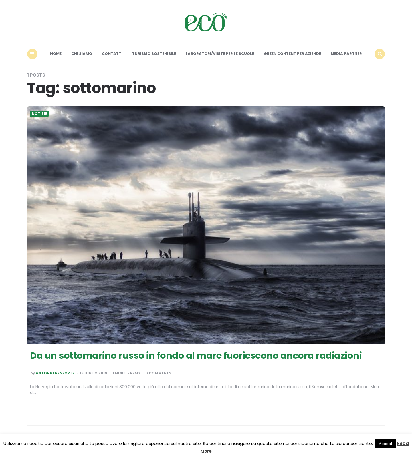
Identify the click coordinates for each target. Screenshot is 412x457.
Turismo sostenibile (154, 53)
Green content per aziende (292, 53)
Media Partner (346, 53)
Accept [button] (385, 443)
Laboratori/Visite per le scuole (220, 53)
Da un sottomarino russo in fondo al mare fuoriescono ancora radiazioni (196, 355)
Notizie (39, 114)
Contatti (112, 53)
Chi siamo (81, 53)
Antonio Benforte (55, 373)
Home (56, 53)
